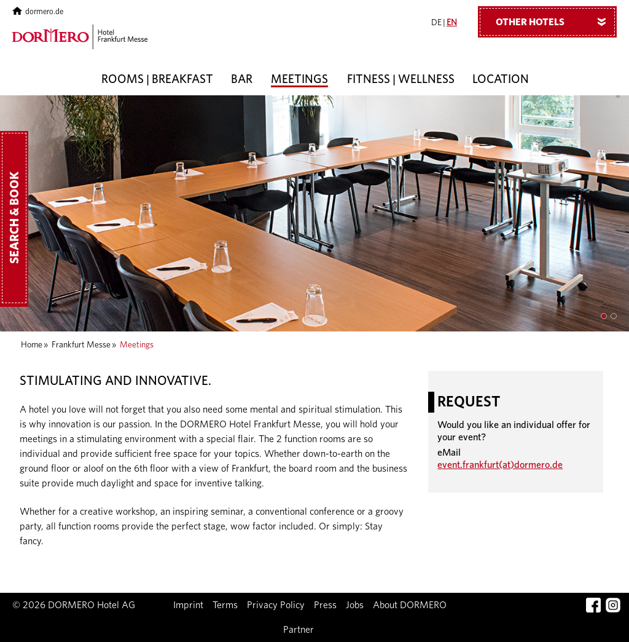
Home (31, 345)
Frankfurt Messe (81, 345)
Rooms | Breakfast (157, 79)
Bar (241, 79)
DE (436, 22)
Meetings (299, 79)
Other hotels (555, 21)
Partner (298, 630)
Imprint (188, 605)
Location (500, 79)
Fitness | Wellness (401, 79)
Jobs (355, 605)
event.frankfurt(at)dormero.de (500, 465)
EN (452, 22)
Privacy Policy (276, 605)
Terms (225, 605)
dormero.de (37, 12)
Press (325, 605)
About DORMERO (410, 605)
